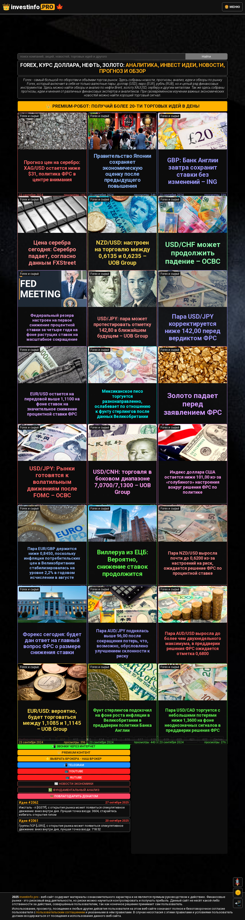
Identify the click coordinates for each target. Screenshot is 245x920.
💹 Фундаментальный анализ (73, 827)
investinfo (32, 7)
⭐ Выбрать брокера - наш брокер (74, 796)
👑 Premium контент (73, 790)
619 (166, 777)
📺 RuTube (74, 815)
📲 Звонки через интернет (73, 784)
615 (114, 777)
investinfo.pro (29, 897)
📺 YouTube (74, 809)
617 (140, 777)
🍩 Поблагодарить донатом (74, 834)
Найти (206, 19)
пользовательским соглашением (60, 912)
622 (204, 777)
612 (75, 777)
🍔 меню (232, 7)
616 (127, 777)
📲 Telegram (74, 802)
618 (153, 777)
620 (179, 777)
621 (192, 777)
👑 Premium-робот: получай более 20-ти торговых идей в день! (122, 69)
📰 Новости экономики (73, 821)
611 (62, 777)
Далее (218, 777)
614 (101, 777)
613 (88, 777)
